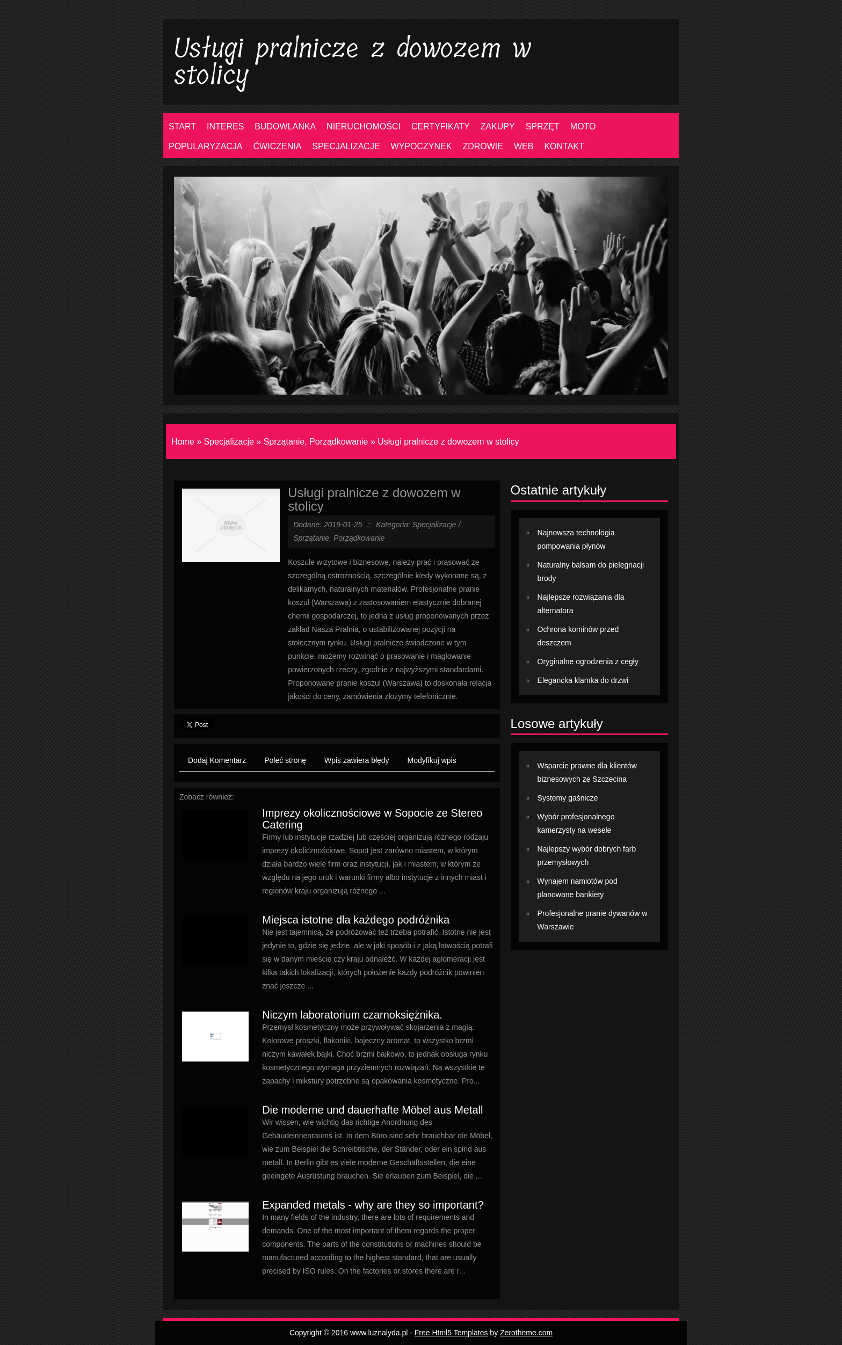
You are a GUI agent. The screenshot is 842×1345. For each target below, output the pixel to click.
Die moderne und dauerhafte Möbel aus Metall (372, 1110)
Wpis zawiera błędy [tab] (356, 760)
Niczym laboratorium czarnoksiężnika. (352, 1015)
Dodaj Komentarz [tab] (217, 760)
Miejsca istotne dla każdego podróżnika (355, 920)
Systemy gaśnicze (568, 798)
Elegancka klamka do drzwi (583, 680)
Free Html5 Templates (451, 1332)
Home (182, 441)
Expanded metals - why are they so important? (372, 1205)
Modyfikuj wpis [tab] (432, 760)
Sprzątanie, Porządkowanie (316, 441)
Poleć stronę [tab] (285, 760)
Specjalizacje (228, 441)
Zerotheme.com (526, 1332)
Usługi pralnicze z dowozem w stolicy (448, 441)
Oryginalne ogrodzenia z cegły (588, 661)
